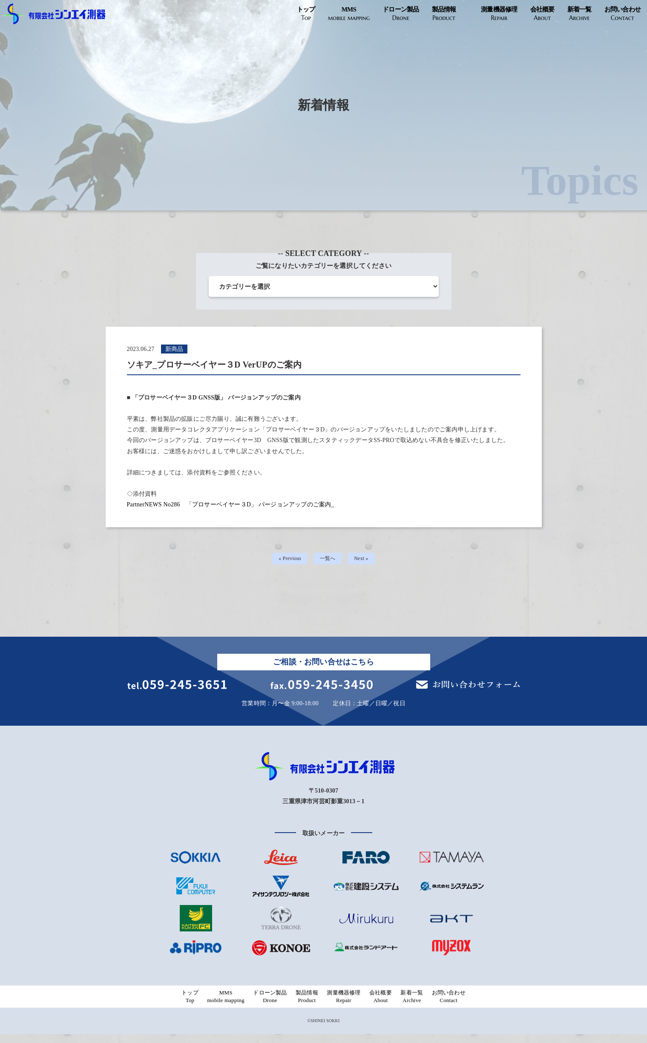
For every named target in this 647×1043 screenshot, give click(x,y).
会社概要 (542, 14)
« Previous (287, 560)
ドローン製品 (400, 14)
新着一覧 (579, 14)
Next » (364, 560)
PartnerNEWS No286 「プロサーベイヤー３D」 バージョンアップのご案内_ (230, 504)
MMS (349, 14)
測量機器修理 (499, 14)
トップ (306, 14)
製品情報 (444, 14)
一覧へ (328, 560)
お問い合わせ (622, 14)
